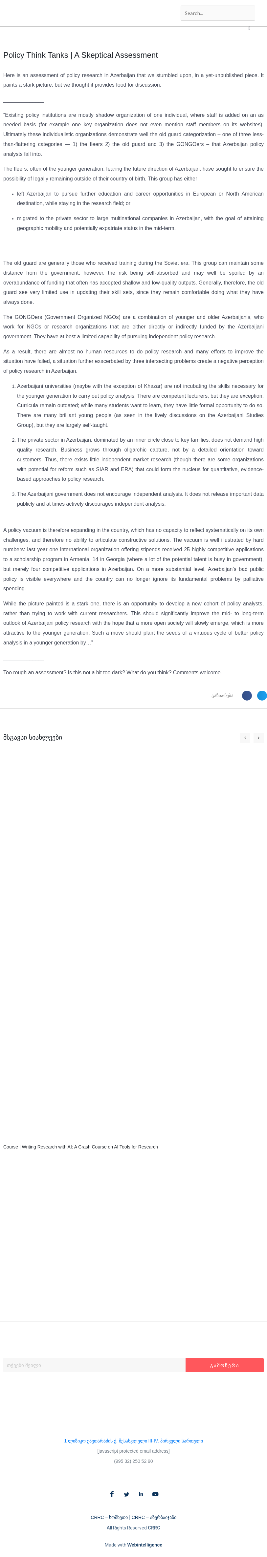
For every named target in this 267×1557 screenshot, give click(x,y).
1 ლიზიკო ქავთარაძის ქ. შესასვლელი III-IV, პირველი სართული (133, 1440)
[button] (249, 28)
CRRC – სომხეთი (109, 1517)
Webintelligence (144, 1544)
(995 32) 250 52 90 (133, 1461)
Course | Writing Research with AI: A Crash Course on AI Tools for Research (80, 1146)
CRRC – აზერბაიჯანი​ (154, 1517)
